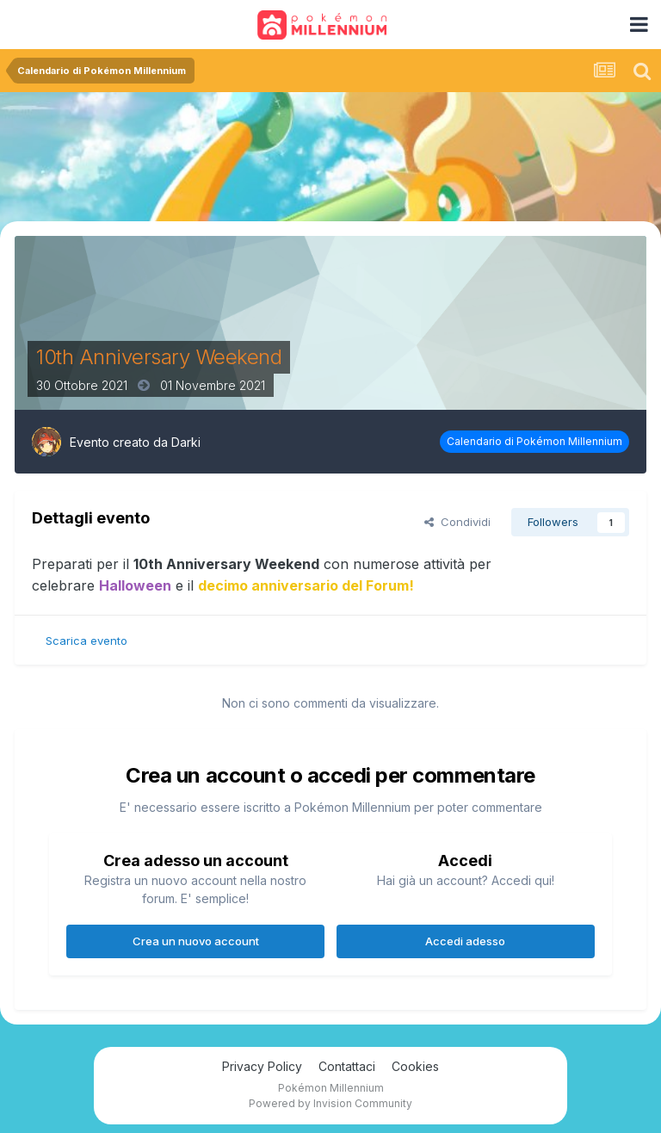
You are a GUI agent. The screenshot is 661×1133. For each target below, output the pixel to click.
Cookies (415, 1066)
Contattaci (346, 1066)
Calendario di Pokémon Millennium (534, 441)
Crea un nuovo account (196, 941)
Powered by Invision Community (330, 1103)
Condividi (457, 522)
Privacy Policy (262, 1066)
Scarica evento (86, 640)
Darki (186, 442)
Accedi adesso (465, 941)
